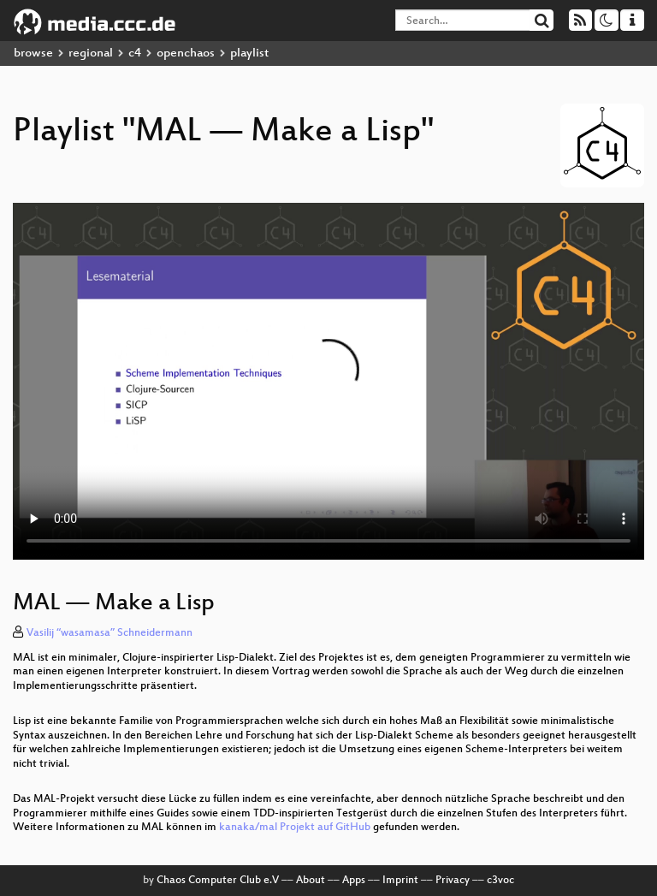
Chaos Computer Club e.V (218, 881)
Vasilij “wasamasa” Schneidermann (109, 633)
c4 (134, 53)
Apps (353, 881)
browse (33, 53)
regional (90, 53)
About (310, 881)
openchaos (186, 53)
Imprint (400, 881)
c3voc (500, 881)
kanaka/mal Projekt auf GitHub (294, 828)
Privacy (452, 881)
